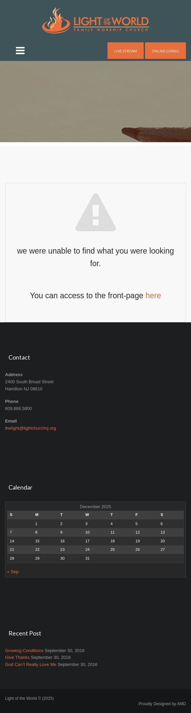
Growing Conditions (24, 650)
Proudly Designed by (162, 703)
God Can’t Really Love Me (30, 664)
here (153, 295)
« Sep (13, 571)
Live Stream (125, 51)
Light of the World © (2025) (29, 698)
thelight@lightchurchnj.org (30, 428)
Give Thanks (17, 657)
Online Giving (165, 51)
